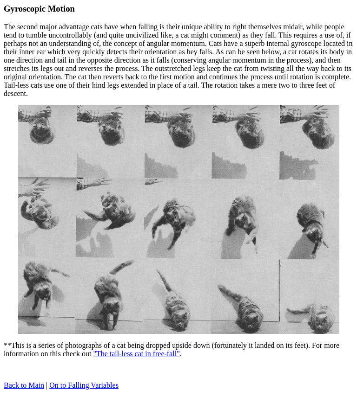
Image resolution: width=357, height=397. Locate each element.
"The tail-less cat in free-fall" (136, 354)
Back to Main (24, 385)
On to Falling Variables (84, 385)
